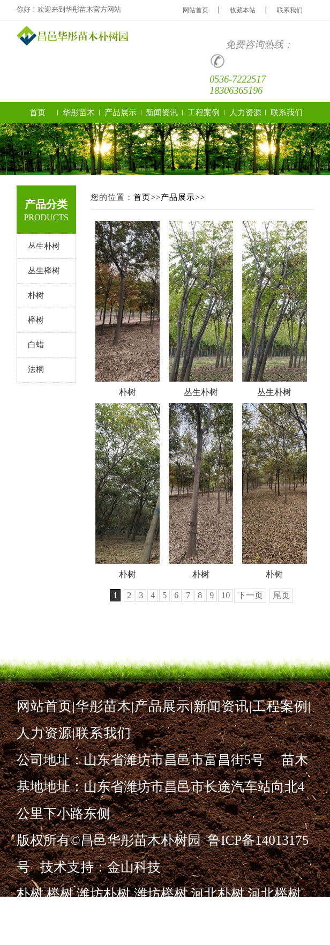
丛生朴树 (44, 246)
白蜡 (36, 344)
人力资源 (245, 112)
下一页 (250, 595)
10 (225, 595)
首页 (37, 112)
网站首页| (46, 706)
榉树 (36, 320)
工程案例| (281, 706)
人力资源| (46, 733)
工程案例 (204, 112)
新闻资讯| (222, 706)
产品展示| (163, 706)
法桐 (36, 369)
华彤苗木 (79, 112)
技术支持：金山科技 (100, 867)
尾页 (281, 595)
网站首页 (195, 10)
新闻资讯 (162, 112)
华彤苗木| (105, 706)
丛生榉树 (44, 270)
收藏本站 (243, 10)
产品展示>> (183, 197)
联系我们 (290, 10)
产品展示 (120, 112)
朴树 (36, 295)
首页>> (147, 197)
